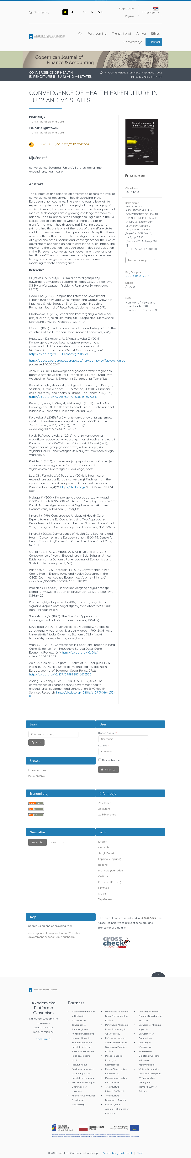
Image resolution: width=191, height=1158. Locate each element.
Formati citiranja (137, 260)
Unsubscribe (57, 842)
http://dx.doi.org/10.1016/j (80, 652)
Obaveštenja (132, 42)
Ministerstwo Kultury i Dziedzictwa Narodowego (83, 1100)
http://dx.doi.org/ (72, 487)
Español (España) (109, 859)
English (102, 841)
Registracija (126, 8)
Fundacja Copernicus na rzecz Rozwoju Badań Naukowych (83, 1038)
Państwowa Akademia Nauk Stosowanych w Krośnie (117, 1016)
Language (150, 10)
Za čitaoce (104, 803)
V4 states (74, 933)
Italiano (103, 864)
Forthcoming (97, 33)
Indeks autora (37, 770)
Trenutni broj (121, 33)
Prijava (129, 16)
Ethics (155, 33)
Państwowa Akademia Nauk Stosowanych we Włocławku (117, 1029)
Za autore (104, 808)
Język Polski (106, 853)
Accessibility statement (117, 1153)
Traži (38, 742)
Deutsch (103, 847)
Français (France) (109, 882)
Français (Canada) (110, 870)
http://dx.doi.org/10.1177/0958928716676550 (60, 674)
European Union (56, 933)
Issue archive (36, 776)
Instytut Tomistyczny (83, 1077)
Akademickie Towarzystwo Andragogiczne (80, 1025)
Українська (105, 899)
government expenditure (44, 937)
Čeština (103, 876)
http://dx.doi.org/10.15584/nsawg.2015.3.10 (59, 354)
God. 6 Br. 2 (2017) (137, 276)
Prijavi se (109, 769)
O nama (154, 42)
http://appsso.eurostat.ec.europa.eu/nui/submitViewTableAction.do (77, 360)
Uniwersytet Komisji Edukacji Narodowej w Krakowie (150, 1016)
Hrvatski (103, 888)
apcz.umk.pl (43, 1039)
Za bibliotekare (107, 814)
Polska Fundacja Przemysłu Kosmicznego (114, 1060)
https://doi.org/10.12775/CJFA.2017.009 (61, 144)
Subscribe (37, 842)
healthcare (68, 937)
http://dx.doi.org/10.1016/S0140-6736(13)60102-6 (63, 397)
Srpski (102, 893)
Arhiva (141, 33)
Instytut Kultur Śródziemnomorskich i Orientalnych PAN (83, 1069)
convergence (36, 933)
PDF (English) (136, 175)
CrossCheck (148, 918)
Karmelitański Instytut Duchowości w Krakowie (83, 1087)
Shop (140, 1153)
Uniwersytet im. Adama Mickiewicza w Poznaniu (117, 1109)
